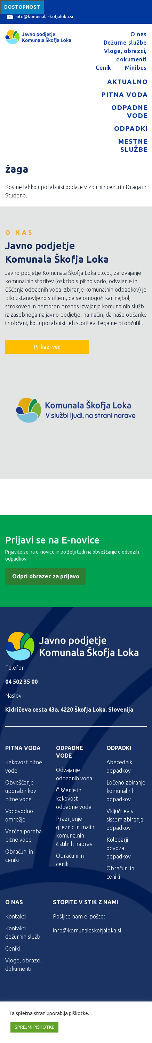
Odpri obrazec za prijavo (45, 576)
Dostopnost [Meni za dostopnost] (22, 7)
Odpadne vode (129, 111)
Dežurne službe (125, 42)
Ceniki (104, 68)
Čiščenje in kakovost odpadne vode (73, 798)
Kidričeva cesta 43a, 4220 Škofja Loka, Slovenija (69, 709)
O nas (138, 34)
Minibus (136, 68)
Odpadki (131, 128)
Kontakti (15, 916)
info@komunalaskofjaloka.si (40, 16)
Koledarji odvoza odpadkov (118, 848)
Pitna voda (124, 94)
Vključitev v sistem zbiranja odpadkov (124, 819)
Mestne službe (133, 145)
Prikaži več (47, 347)
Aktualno (127, 81)
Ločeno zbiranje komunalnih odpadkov (125, 790)
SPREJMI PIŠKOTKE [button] (34, 1027)
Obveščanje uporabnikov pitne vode (20, 790)
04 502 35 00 (21, 681)
